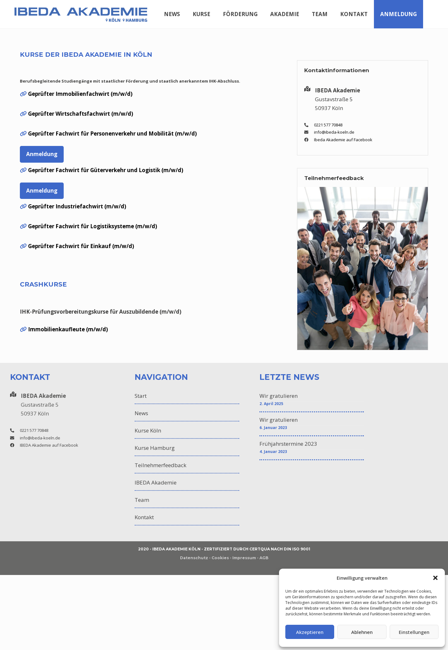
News (141, 413)
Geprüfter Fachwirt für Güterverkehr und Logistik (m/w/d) (105, 170)
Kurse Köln (148, 430)
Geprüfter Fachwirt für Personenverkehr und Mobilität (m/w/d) (112, 133)
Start (141, 395)
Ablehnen (362, 632)
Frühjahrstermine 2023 (288, 443)
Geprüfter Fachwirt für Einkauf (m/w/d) (81, 246)
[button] (435, 578)
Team (142, 499)
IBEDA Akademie (156, 482)
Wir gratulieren (278, 395)
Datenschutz (194, 557)
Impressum (244, 557)
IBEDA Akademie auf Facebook (49, 445)
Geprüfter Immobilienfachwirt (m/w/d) (80, 93)
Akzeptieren (309, 632)
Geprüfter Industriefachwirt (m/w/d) (77, 206)
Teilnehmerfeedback (160, 465)
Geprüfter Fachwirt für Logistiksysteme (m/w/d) (92, 226)
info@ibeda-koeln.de (334, 132)
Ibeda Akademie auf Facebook (343, 139)
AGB (263, 557)
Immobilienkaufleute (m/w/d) (68, 329)
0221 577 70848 (328, 125)
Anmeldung (41, 154)
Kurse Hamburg (155, 447)
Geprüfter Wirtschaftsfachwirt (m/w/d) (80, 113)
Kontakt (144, 517)
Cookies (220, 557)
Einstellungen (414, 632)
